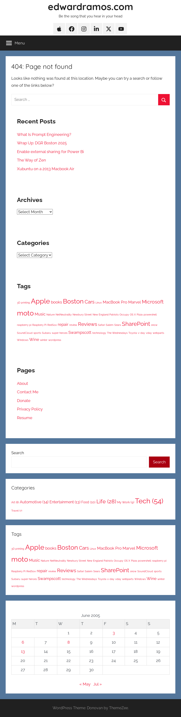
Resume (24, 417)
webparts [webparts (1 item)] (158, 332)
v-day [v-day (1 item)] (141, 332)
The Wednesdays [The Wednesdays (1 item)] (117, 332)
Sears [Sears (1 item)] (117, 324)
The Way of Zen (31, 160)
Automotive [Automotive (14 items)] (34, 502)
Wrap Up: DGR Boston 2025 (42, 143)
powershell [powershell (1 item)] (150, 314)
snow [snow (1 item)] (154, 324)
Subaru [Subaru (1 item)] (46, 332)
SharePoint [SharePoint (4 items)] (136, 323)
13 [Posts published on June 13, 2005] (23, 651)
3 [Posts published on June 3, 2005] (114, 632)
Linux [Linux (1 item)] (98, 302)
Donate (23, 400)
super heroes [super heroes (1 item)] (59, 332)
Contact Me (27, 392)
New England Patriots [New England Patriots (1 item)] (106, 314)
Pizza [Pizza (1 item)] (140, 314)
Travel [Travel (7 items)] (16, 510)
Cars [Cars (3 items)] (90, 302)
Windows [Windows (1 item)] (22, 340)
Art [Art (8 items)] (15, 502)
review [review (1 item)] (73, 324)
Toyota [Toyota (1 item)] (132, 332)
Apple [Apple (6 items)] (40, 301)
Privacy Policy (30, 409)
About (22, 383)
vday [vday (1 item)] (149, 332)
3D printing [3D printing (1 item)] (23, 302)
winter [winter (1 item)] (43, 340)
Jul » (97, 684)
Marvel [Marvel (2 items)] (134, 302)
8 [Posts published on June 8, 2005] (68, 642)
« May (84, 684)
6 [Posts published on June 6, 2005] (23, 642)
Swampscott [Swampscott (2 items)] (79, 332)
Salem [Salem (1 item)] (109, 324)
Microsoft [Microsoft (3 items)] (153, 302)
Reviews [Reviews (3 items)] (87, 324)
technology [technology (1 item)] (99, 332)
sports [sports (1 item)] (37, 332)
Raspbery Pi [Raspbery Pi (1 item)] (39, 324)
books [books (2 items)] (56, 302)
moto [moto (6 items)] (25, 313)
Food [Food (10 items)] (88, 502)
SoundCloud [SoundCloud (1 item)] (25, 332)
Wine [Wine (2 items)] (34, 339)
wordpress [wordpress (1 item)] (54, 340)
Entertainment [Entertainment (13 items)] (64, 502)
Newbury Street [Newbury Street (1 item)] (82, 314)
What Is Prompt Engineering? (44, 134)
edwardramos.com (90, 6)
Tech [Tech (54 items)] (149, 501)
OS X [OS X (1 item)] (133, 314)
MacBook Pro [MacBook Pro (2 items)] (115, 302)
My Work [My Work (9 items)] (125, 502)
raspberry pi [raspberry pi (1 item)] (24, 324)
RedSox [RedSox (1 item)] (52, 324)
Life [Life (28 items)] (106, 501)
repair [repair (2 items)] (63, 324)
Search (17, 452)
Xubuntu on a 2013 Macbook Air (45, 168)
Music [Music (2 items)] (40, 314)
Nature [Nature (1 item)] (50, 314)
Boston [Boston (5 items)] (73, 301)
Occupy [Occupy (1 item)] (124, 314)
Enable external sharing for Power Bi (50, 151)
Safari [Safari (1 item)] (101, 324)
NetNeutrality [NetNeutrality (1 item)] (64, 314)
